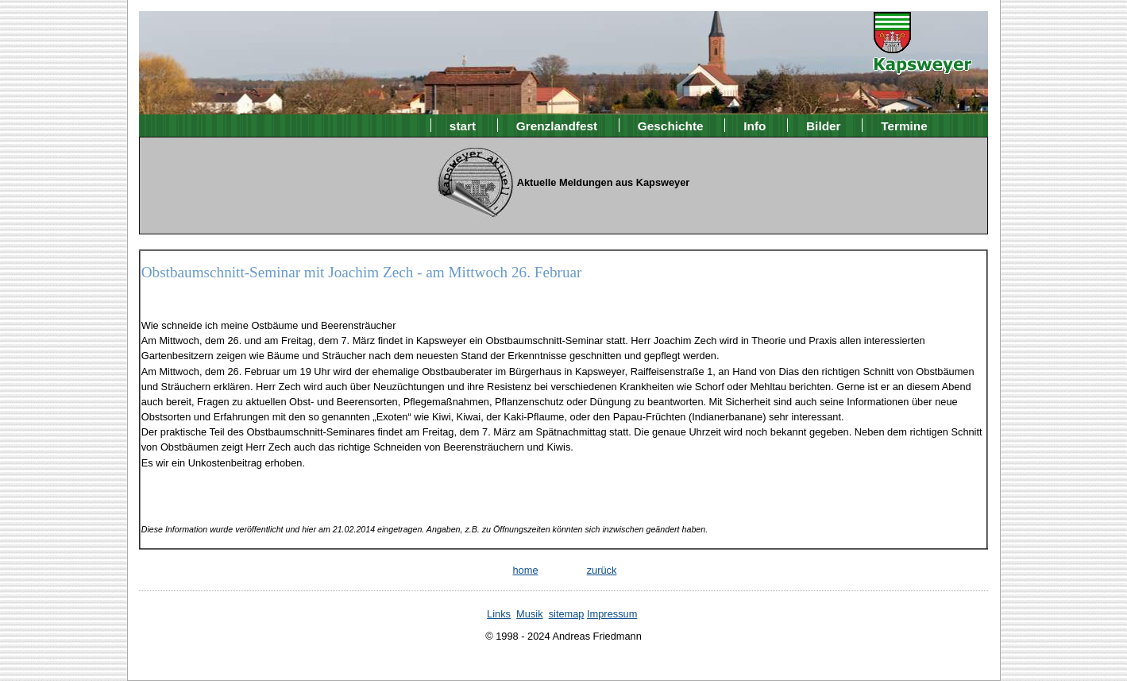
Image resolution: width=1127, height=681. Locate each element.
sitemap (567, 614)
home (525, 570)
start (463, 125)
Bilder (823, 125)
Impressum (612, 614)
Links (499, 614)
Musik (529, 614)
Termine (904, 125)
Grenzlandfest (556, 125)
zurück (602, 570)
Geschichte (671, 125)
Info (754, 125)
